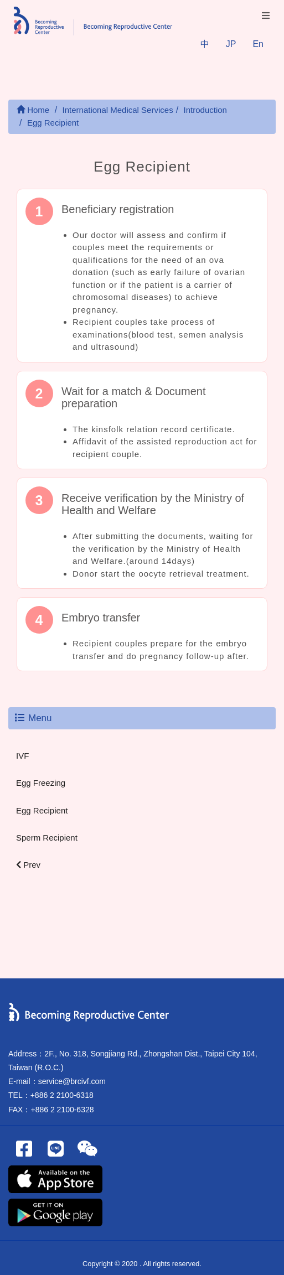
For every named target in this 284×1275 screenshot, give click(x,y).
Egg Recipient (42, 810)
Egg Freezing (40, 782)
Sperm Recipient (47, 837)
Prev (28, 864)
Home (33, 110)
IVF (22, 755)
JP (231, 44)
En (258, 44)
